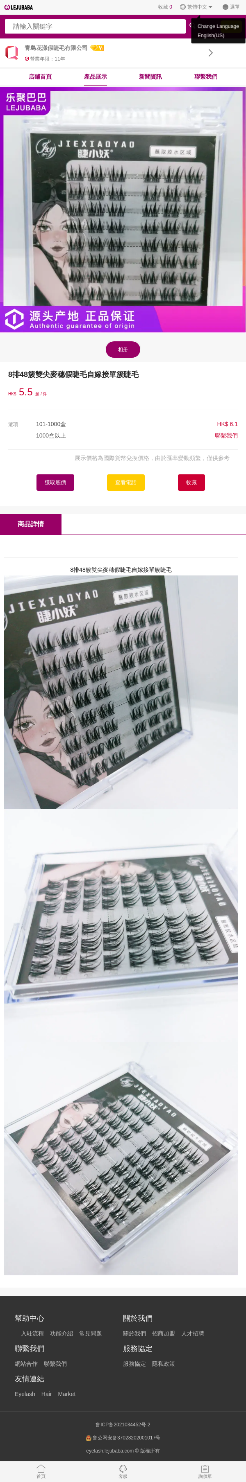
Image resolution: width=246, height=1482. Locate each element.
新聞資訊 (150, 76)
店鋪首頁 (40, 76)
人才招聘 (192, 1333)
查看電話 (126, 482)
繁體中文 (197, 7)
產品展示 (95, 76)
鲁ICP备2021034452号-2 (123, 1425)
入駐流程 (32, 1333)
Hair (46, 1394)
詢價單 (205, 1471)
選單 (231, 7)
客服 (123, 1471)
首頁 (41, 1471)
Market (66, 1394)
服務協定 (134, 1363)
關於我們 (134, 1333)
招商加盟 (163, 1333)
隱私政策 (163, 1363)
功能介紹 (61, 1333)
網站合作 (26, 1363)
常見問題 (90, 1333)
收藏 (165, 7)
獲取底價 (55, 482)
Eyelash (25, 1394)
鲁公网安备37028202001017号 (123, 1438)
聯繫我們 (205, 76)
